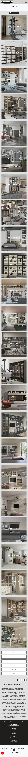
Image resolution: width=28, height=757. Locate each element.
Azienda (14, 728)
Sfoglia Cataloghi (14, 741)
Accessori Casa (14, 739)
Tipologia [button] (14, 665)
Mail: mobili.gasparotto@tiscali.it (14, 725)
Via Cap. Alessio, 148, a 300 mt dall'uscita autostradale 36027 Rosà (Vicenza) (14, 722)
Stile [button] (14, 661)
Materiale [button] (14, 656)
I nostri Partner (14, 729)
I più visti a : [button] (14, 669)
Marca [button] (14, 652)
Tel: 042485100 (14, 724)
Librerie (19, 8)
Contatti (14, 733)
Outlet (14, 731)
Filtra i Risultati (14, 13)
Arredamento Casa (14, 8)
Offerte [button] (14, 673)
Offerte (14, 732)
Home (9, 8)
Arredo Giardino (14, 740)
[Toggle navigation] (26, 1)
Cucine (14, 736)
